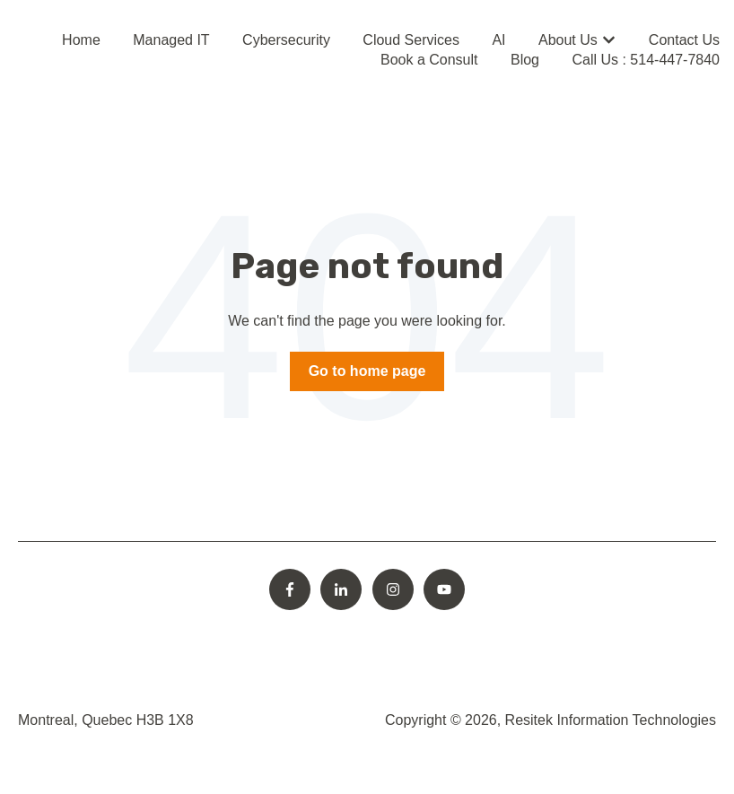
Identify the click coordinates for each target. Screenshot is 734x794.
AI (498, 40)
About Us (568, 40)
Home (81, 40)
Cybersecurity (286, 40)
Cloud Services (411, 40)
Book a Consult (429, 59)
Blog (525, 59)
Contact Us (684, 40)
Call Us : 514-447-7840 (646, 59)
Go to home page (367, 371)
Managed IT (171, 40)
